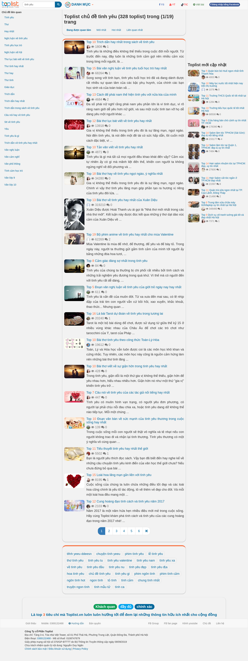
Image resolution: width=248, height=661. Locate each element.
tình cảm (127, 580)
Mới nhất (101, 30)
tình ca (119, 587)
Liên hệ (220, 623)
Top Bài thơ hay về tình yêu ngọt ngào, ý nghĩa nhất (124, 173)
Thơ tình (9, 80)
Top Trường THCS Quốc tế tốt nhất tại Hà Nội (223, 97)
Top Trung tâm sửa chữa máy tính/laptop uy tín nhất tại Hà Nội (218, 203)
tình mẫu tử (102, 587)
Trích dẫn (9, 94)
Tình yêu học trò (13, 45)
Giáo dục (9, 87)
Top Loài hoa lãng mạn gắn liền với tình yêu (118, 475)
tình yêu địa (159, 567)
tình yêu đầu (95, 567)
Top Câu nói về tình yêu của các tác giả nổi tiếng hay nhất (128, 392)
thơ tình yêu (75, 560)
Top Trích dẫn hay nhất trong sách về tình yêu (120, 42)
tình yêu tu (95, 560)
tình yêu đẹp (137, 567)
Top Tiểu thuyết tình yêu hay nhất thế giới (117, 448)
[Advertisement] (217, 34)
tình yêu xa (167, 560)
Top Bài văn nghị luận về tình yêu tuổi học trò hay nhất (126, 68)
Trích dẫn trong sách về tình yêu (21, 108)
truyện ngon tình (78, 587)
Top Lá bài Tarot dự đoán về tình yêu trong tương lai (124, 313)
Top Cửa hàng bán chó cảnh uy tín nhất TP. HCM (223, 121)
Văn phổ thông (12, 163)
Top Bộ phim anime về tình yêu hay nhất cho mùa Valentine (129, 234)
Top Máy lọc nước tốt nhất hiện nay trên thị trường (222, 84)
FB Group (153, 623)
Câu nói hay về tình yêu (17, 115)
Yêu (6, 129)
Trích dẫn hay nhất (14, 101)
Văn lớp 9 (9, 177)
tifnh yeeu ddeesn (79, 554)
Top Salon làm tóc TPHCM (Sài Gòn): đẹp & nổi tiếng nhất (223, 134)
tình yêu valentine (119, 560)
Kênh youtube (190, 623)
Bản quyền (95, 623)
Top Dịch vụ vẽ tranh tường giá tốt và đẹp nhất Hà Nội (222, 216)
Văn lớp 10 (10, 184)
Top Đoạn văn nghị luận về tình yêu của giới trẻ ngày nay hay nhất (133, 287)
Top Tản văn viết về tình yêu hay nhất (114, 147)
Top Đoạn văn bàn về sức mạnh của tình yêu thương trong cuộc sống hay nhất (135, 420)
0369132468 (44, 638)
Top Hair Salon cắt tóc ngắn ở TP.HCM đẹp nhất (219, 179)
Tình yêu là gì (11, 135)
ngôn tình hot (76, 580)
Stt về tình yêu (12, 122)
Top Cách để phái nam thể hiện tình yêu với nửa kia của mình (131, 94)
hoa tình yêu (75, 573)
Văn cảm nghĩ (12, 156)
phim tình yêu (134, 554)
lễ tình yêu (155, 554)
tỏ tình (112, 580)
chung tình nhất (149, 580)
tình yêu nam (146, 560)
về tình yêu (74, 567)
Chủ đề (207, 623)
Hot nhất (116, 30)
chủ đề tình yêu (99, 573)
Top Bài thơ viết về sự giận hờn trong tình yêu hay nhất (126, 366)
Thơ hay (8, 73)
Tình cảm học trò (13, 170)
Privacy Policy (80, 648)
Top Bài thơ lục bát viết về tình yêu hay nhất (119, 121)
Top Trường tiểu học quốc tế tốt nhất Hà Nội (222, 109)
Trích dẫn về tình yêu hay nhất (20, 142)
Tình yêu (9, 17)
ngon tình (96, 580)
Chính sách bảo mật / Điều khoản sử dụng (48, 648)
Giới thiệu (31, 623)
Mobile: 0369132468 (52, 623)
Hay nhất (9, 31)
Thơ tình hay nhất (14, 66)
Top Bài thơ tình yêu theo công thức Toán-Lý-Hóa (122, 340)
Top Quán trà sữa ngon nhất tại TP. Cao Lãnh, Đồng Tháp (222, 191)
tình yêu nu (116, 567)
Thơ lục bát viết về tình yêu (19, 59)
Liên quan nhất (135, 30)
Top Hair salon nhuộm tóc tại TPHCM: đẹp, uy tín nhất (223, 164)
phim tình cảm (169, 573)
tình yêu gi (122, 573)
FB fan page (170, 623)
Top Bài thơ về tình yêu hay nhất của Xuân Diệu (121, 200)
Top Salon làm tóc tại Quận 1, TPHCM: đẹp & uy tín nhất (219, 146)
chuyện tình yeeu (108, 554)
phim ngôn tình (144, 573)
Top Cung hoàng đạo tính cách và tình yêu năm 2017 (125, 501)
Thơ (6, 24)
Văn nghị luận (12, 149)
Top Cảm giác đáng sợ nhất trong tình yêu (116, 261)
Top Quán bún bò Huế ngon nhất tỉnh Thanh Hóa (222, 72)
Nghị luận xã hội (13, 52)
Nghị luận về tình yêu (16, 38)
